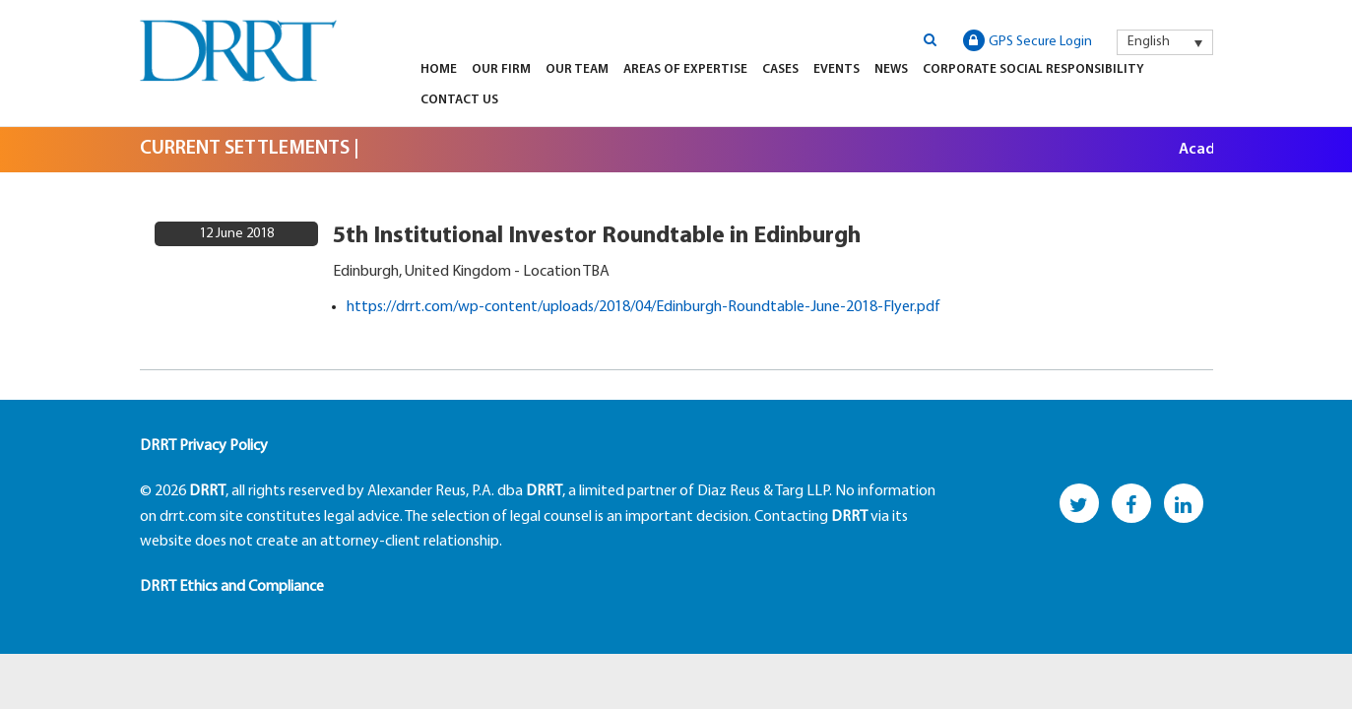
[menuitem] (1165, 42)
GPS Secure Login (1027, 40)
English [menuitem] (1148, 41)
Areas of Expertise (685, 69)
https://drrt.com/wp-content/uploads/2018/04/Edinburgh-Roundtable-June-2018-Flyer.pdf (643, 307)
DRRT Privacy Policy (204, 446)
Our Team (577, 69)
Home (438, 69)
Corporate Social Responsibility (1033, 69)
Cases (780, 69)
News (891, 69)
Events (836, 69)
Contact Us (459, 100)
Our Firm (501, 69)
